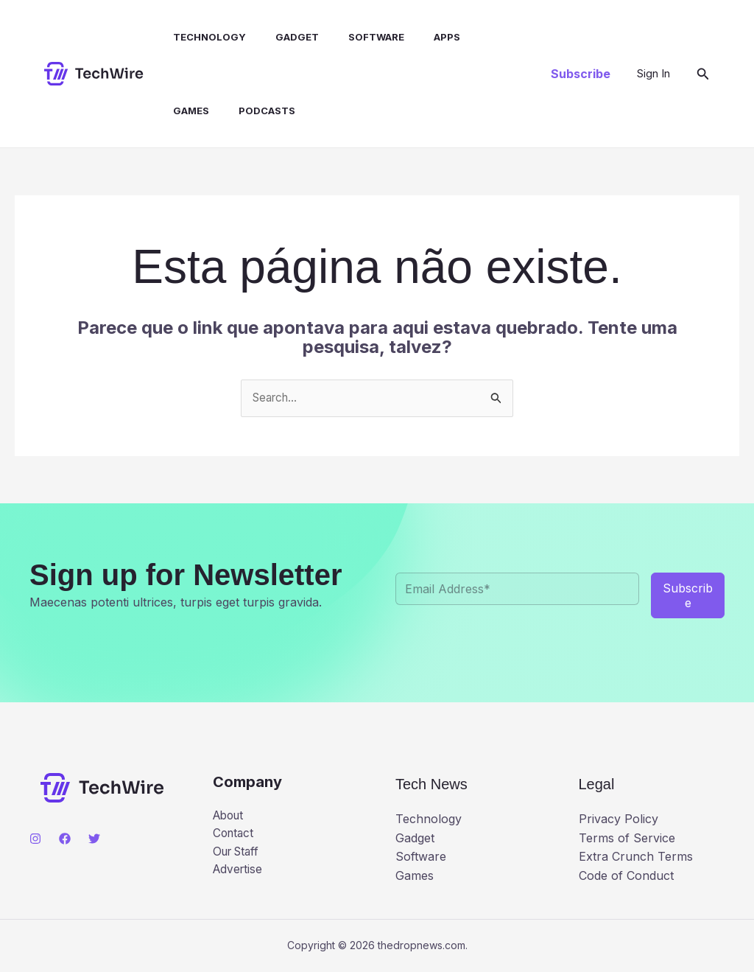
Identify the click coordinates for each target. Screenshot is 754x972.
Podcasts (193, 110)
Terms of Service (627, 838)
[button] (580, 74)
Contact (234, 835)
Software (356, 37)
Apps (421, 37)
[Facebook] (65, 839)
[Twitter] (94, 839)
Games (476, 37)
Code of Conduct (626, 876)
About (230, 816)
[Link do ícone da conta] (653, 73)
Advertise (239, 873)
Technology (201, 37)
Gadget (283, 37)
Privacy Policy (618, 819)
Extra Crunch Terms (636, 857)
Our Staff (238, 854)
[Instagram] (35, 839)
